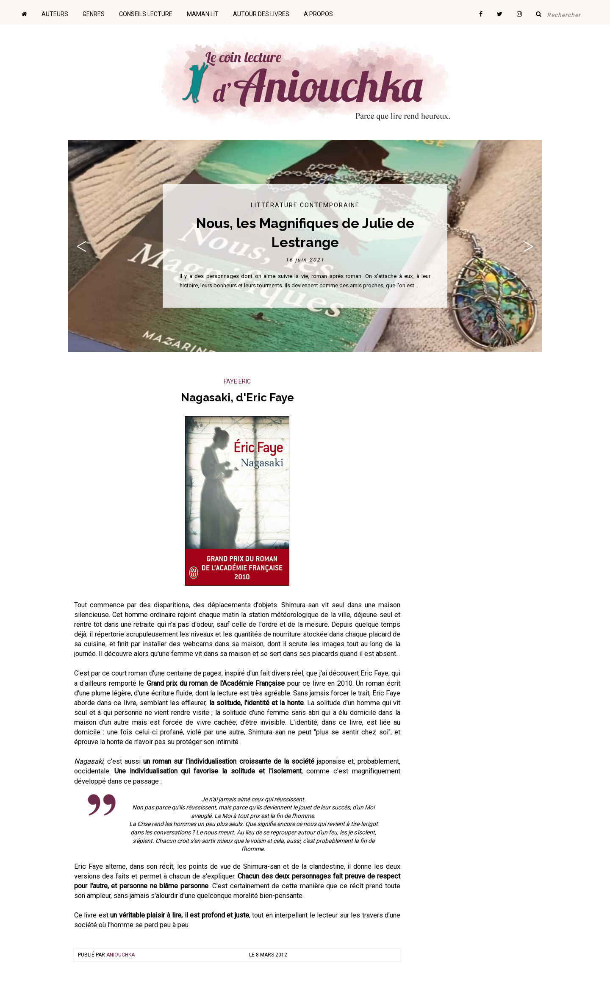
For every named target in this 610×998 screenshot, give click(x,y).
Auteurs (55, 14)
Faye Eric (237, 381)
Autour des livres (261, 14)
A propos (318, 14)
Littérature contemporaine (305, 205)
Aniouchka (120, 955)
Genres (94, 14)
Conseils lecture (145, 14)
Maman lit (203, 14)
